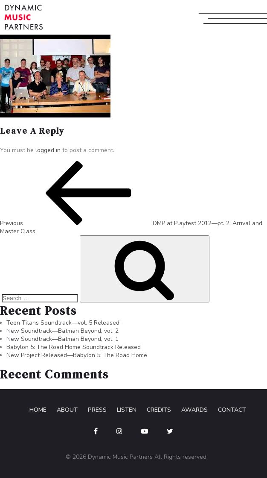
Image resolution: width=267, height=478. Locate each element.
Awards (194, 410)
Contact (232, 410)
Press (97, 410)
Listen (126, 410)
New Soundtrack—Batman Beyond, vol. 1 (62, 339)
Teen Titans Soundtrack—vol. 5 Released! (63, 323)
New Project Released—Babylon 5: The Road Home (76, 355)
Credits (159, 410)
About (67, 410)
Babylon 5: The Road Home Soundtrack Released (73, 347)
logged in (48, 150)
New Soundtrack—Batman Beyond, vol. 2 (62, 331)
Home (37, 410)
